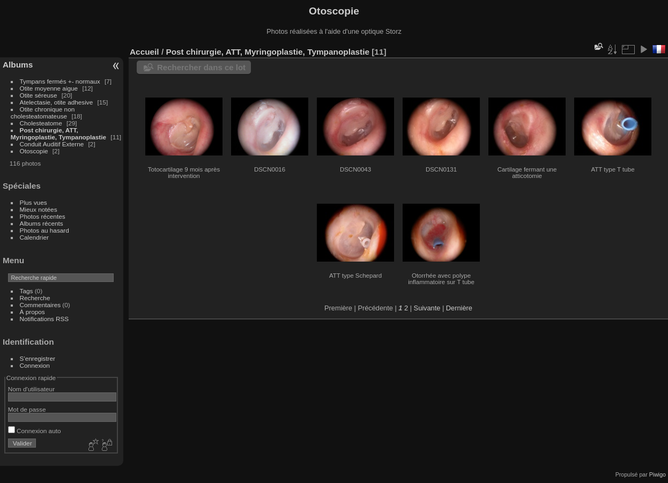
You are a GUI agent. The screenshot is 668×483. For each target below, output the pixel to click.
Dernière (459, 308)
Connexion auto (34, 430)
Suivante (427, 308)
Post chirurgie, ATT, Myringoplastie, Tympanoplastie (58, 133)
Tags (26, 290)
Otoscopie (34, 150)
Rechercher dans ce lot (201, 67)
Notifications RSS (44, 318)
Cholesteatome (41, 123)
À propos (32, 311)
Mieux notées (38, 209)
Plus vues (33, 202)
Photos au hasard (44, 230)
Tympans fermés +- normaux (60, 81)
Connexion (35, 365)
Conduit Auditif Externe (52, 143)
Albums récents (41, 223)
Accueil (144, 51)
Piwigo (657, 474)
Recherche (35, 297)
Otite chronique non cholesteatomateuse (43, 113)
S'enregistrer (37, 358)
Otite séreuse (38, 95)
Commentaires (40, 304)
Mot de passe (27, 409)
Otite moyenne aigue (49, 88)
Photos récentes (42, 216)
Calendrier (34, 237)
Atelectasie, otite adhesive (56, 102)
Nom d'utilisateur (31, 388)
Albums (18, 64)
